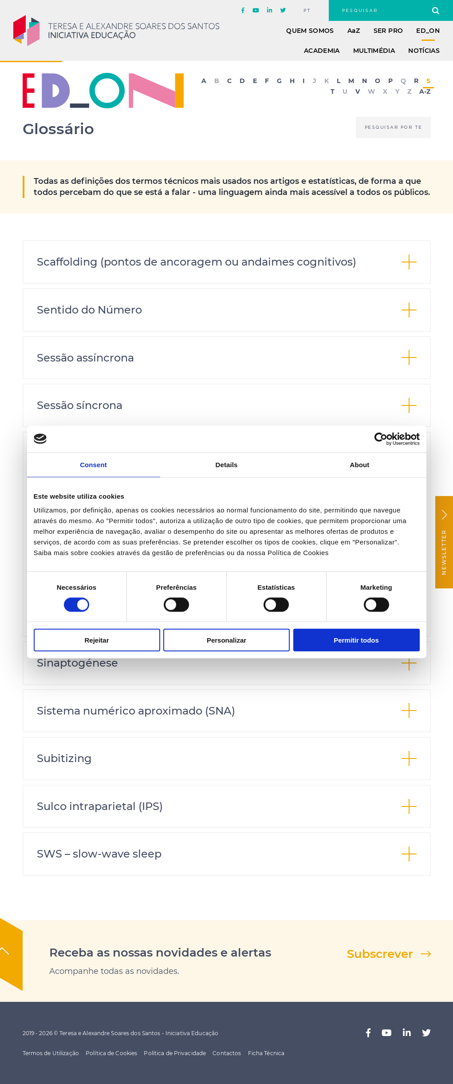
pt (307, 10)
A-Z (424, 91)
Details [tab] (227, 464)
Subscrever (380, 954)
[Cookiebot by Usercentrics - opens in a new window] (381, 438)
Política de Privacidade (175, 1053)
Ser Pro (388, 31)
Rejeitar (96, 640)
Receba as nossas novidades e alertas (160, 952)
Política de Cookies (111, 1053)
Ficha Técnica (266, 1053)
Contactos (227, 1053)
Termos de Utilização (51, 1053)
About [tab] (360, 464)
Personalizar (226, 640)
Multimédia (374, 51)
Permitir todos (356, 640)
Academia (322, 51)
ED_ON (428, 31)
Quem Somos (310, 31)
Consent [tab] (93, 464)
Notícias (424, 51)
